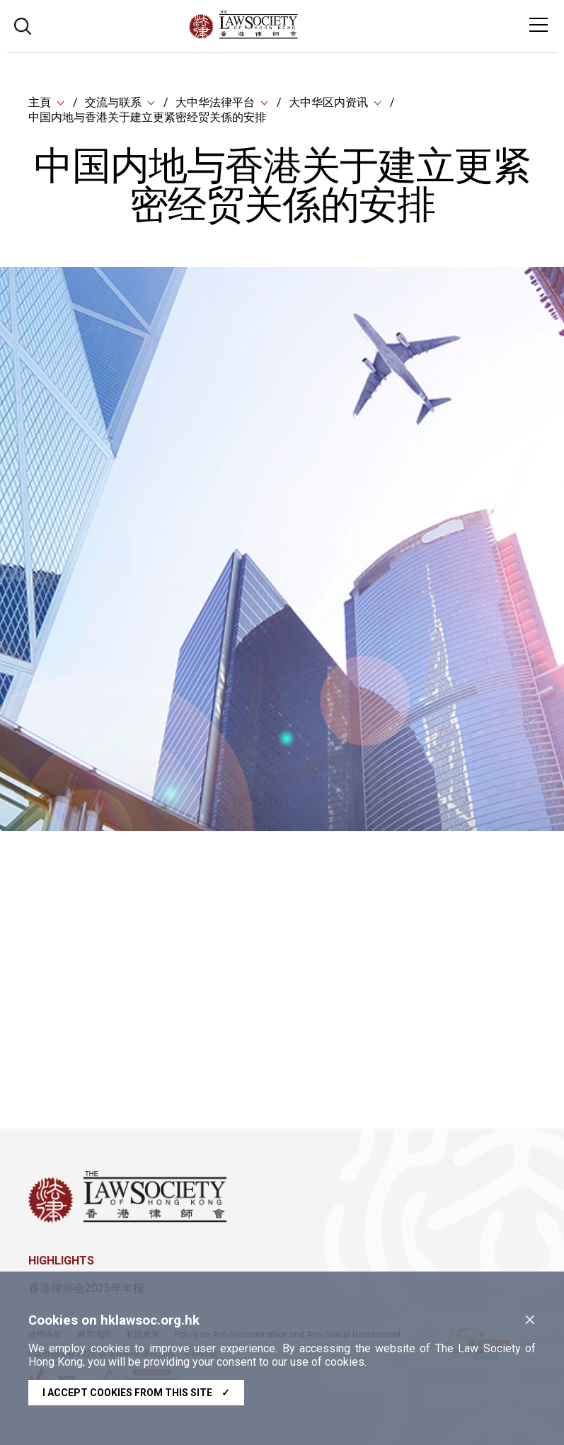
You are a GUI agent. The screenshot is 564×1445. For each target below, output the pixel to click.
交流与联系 (113, 102)
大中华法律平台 (215, 102)
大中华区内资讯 (328, 102)
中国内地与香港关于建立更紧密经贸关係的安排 (147, 117)
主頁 (39, 102)
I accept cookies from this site (136, 1392)
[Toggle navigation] (538, 24)
